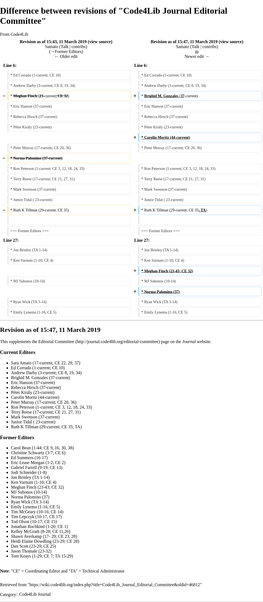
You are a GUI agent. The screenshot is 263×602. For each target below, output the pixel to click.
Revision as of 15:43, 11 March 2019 (53, 41)
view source (100, 41)
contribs (78, 46)
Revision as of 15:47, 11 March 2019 (184, 41)
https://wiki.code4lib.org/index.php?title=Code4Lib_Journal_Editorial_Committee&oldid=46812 (115, 584)
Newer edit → (196, 56)
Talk (64, 46)
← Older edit (65, 56)
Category (8, 594)
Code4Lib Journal (35, 594)
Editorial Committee (56, 341)
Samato (51, 46)
